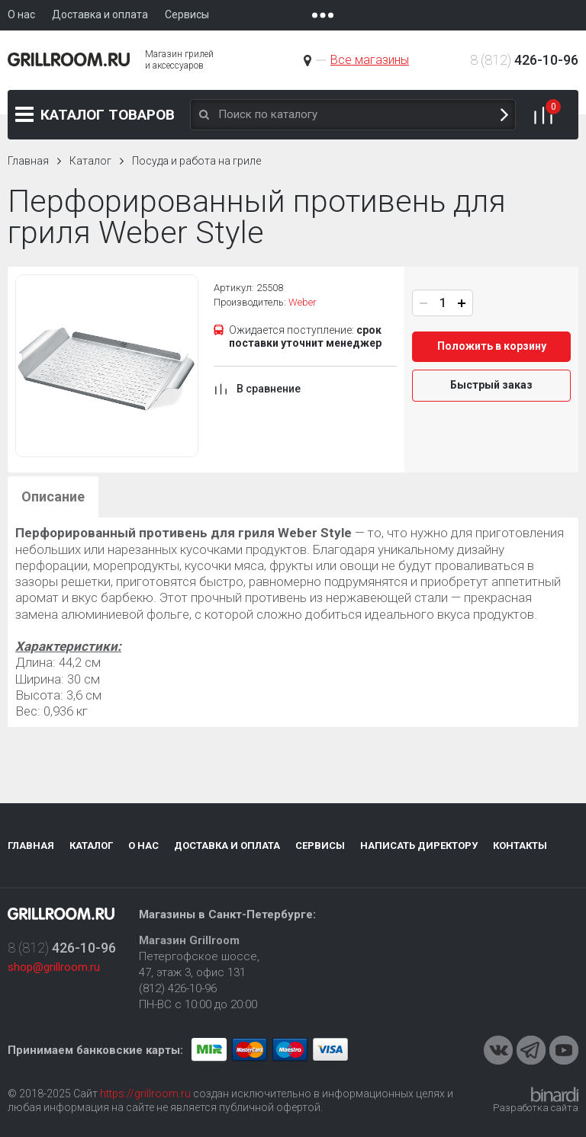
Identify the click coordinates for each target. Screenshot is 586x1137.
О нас (143, 845)
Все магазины (369, 60)
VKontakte (498, 1050)
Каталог (107, 114)
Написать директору (419, 845)
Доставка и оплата (227, 845)
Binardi (554, 1094)
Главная (28, 161)
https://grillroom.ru (145, 1093)
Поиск (504, 114)
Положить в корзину (491, 346)
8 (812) (524, 60)
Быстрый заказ (491, 385)
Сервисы (320, 845)
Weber (302, 302)
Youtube (563, 1050)
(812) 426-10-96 (178, 988)
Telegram (531, 1050)
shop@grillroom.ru (54, 967)
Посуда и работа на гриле (196, 161)
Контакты (520, 845)
